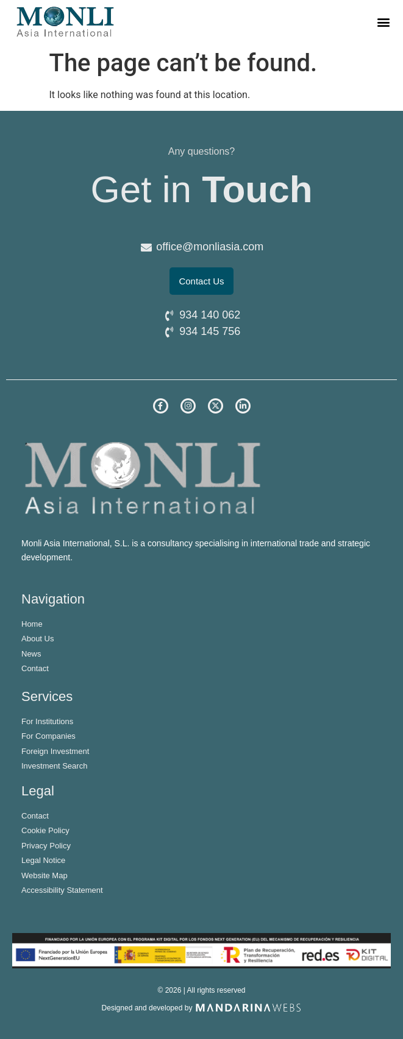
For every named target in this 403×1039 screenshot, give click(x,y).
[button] (384, 22)
